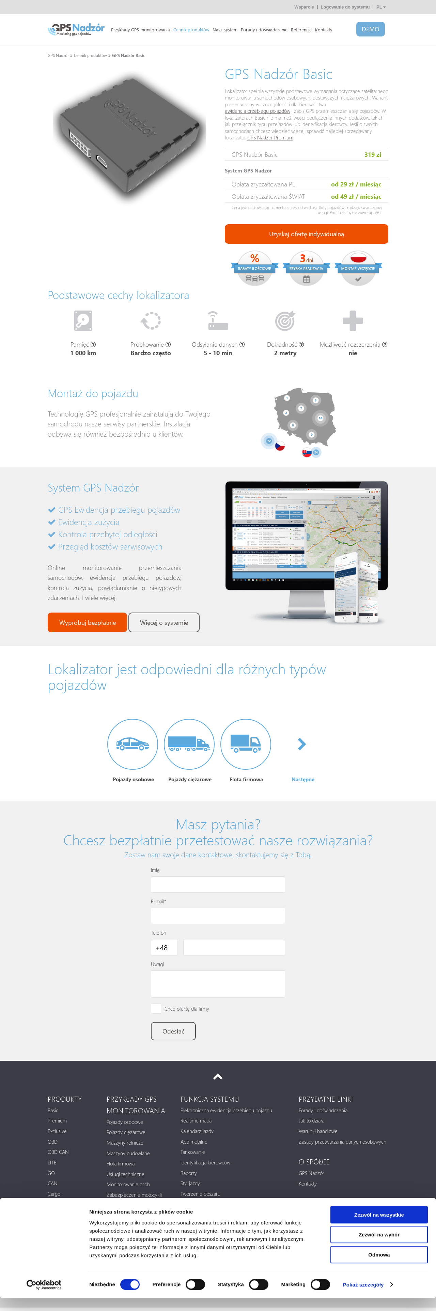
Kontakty (323, 29)
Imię (155, 872)
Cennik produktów (191, 29)
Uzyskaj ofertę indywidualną (306, 234)
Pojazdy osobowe (125, 1124)
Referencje (301, 29)
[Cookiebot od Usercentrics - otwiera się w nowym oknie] (44, 1298)
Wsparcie (304, 7)
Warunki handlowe (318, 1134)
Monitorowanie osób (128, 1187)
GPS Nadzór (58, 55)
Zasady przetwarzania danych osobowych (342, 1144)
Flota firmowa (121, 1166)
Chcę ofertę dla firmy (187, 1010)
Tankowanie (193, 1154)
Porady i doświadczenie (264, 29)
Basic (53, 1113)
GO (51, 1176)
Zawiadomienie (197, 1207)
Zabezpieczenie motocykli (134, 1197)
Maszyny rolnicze (125, 1145)
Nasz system (225, 29)
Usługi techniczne (125, 1177)
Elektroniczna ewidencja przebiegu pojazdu (226, 1113)
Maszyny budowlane (128, 1156)
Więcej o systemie (166, 623)
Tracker (55, 1207)
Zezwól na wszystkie (379, 1228)
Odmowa (379, 1267)
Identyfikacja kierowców (205, 1165)
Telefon (158, 935)
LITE (52, 1165)
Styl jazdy (190, 1186)
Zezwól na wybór (379, 1248)
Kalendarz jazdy (197, 1134)
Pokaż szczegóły (363, 1297)
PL (381, 7)
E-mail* (158, 903)
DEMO (370, 29)
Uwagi (157, 966)
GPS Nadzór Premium (270, 137)
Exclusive (57, 1134)
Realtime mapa (196, 1123)
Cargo (54, 1196)
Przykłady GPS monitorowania (140, 29)
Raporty (189, 1176)
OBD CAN (58, 1154)
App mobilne (194, 1144)
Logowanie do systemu (345, 7)
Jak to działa (311, 1123)
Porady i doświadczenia (323, 1113)
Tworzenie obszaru (200, 1196)
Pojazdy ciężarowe (126, 1135)
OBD (53, 1144)
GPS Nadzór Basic (128, 55)
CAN (53, 1186)
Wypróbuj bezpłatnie (88, 623)
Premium (57, 1123)
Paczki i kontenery (126, 1208)
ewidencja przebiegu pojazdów (257, 111)
